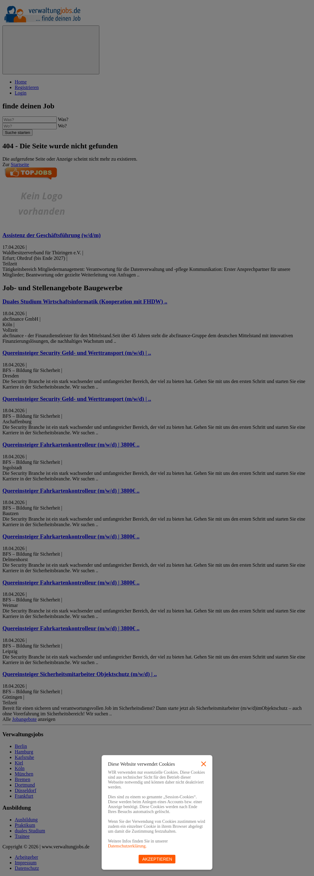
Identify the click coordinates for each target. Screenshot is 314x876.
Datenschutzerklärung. (127, 846)
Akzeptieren (157, 859)
